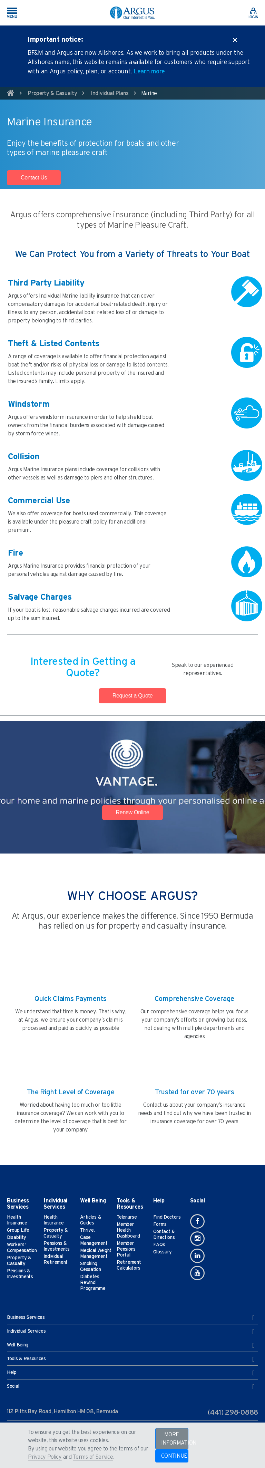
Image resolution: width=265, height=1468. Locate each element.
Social (131, 1386)
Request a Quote (132, 696)
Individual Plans (110, 93)
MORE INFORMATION (174, 1439)
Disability (16, 1237)
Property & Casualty (52, 93)
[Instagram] (197, 1238)
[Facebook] (197, 1221)
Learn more (149, 72)
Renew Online (132, 812)
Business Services (131, 1317)
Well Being (131, 1345)
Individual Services (131, 1331)
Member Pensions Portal (126, 1249)
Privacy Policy (45, 1457)
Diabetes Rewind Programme (92, 1282)
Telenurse (127, 1217)
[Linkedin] (197, 1256)
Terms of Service (93, 1457)
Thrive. (87, 1230)
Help (131, 1372)
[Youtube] (197, 1273)
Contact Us (34, 177)
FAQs (159, 1244)
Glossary (162, 1252)
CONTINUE (174, 1456)
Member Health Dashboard (128, 1230)
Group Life (18, 1230)
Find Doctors (166, 1217)
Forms (160, 1224)
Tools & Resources (131, 1359)
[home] (10, 94)
